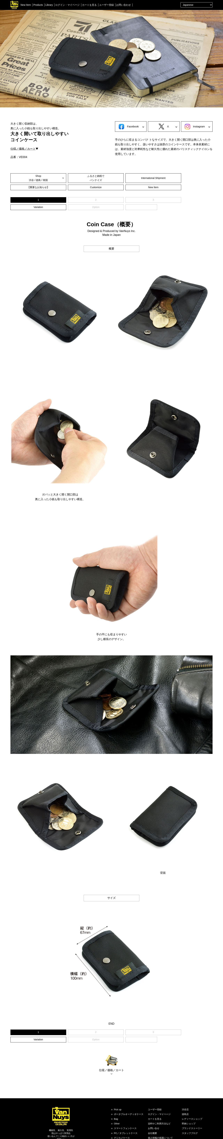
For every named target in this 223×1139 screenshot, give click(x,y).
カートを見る (89, 4)
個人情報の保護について (160, 1116)
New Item (26, 4)
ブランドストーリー (192, 1106)
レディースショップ (192, 1097)
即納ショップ (188, 1102)
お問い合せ (153, 1106)
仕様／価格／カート (23, 148)
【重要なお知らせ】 (129, 178)
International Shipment (94, 178)
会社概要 (152, 1111)
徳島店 (185, 1092)
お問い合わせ (123, 4)
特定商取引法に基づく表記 (161, 1121)
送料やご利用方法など (159, 1102)
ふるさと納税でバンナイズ (60, 178)
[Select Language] (196, 4)
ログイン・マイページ (67, 4)
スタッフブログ (190, 1111)
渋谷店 (185, 1087)
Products (38, 4)
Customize (162, 178)
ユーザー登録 (106, 4)
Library (49, 4)
